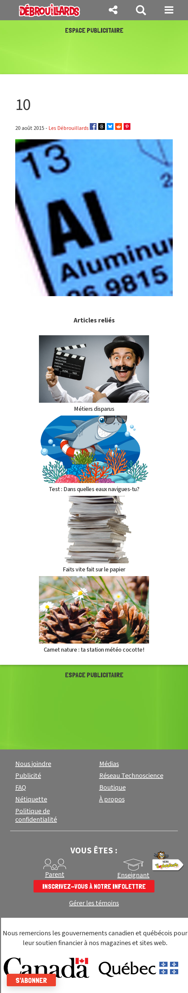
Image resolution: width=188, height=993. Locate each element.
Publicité (28, 776)
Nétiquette (31, 799)
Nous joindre (33, 764)
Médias (109, 764)
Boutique (112, 787)
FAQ (20, 787)
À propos (112, 799)
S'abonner (31, 980)
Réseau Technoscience (131, 776)
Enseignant (133, 875)
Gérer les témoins (94, 903)
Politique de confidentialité (36, 815)
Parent (54, 874)
